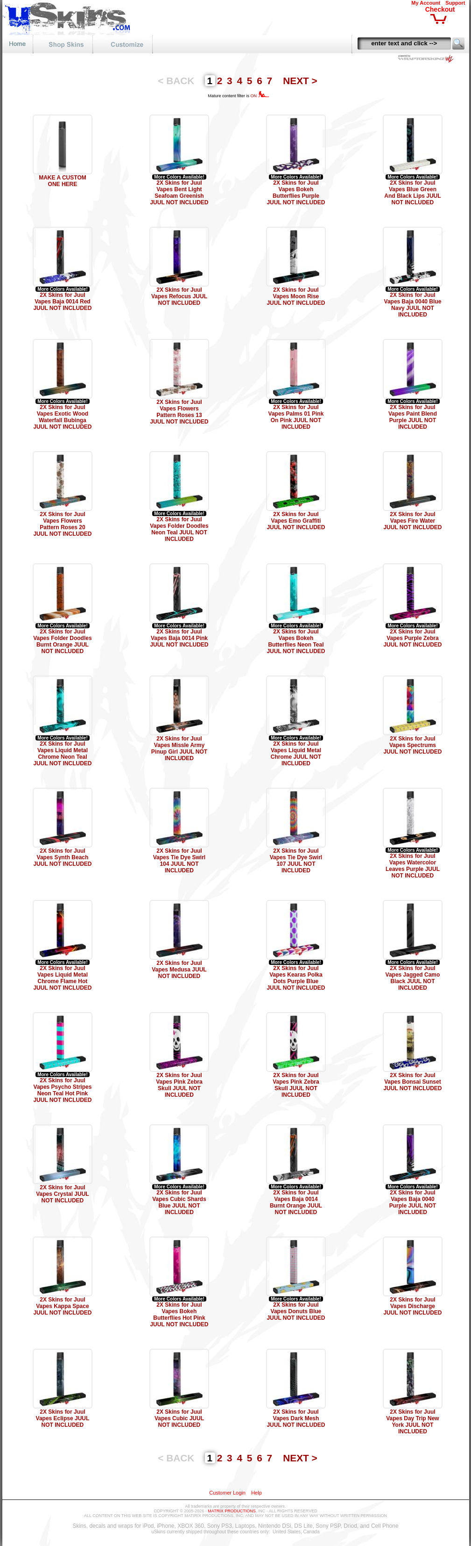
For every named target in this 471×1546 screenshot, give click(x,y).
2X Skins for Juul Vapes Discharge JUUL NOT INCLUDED (412, 1306)
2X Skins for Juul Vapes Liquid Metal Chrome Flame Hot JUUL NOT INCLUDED (62, 978)
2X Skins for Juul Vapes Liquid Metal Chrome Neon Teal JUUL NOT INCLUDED (62, 754)
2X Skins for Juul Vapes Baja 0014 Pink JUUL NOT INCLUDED (179, 638)
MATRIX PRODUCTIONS (231, 1511)
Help (256, 1493)
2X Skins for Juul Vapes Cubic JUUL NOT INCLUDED (179, 1418)
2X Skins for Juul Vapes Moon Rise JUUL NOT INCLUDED (296, 296)
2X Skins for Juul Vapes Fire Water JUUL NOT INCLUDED (412, 521)
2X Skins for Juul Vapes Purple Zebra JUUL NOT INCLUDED (412, 638)
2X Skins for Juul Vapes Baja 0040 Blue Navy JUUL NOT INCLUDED (413, 305)
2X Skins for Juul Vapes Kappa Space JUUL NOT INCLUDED (62, 1306)
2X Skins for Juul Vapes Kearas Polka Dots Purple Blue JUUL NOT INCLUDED (296, 978)
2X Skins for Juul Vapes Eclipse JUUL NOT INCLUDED (63, 1418)
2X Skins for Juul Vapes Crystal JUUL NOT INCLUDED (62, 1194)
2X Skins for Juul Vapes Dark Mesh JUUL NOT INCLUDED (296, 1418)
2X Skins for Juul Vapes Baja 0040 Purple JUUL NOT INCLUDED (412, 1202)
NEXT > (300, 80)
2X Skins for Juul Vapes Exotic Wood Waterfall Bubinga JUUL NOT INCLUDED (62, 417)
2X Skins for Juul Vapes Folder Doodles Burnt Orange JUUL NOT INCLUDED (62, 641)
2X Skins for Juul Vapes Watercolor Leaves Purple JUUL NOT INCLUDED (413, 866)
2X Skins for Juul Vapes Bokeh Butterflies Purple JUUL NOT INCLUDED (296, 193)
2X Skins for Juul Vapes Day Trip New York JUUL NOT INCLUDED (412, 1422)
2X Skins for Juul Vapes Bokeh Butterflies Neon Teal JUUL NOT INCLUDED (296, 641)
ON (259, 95)
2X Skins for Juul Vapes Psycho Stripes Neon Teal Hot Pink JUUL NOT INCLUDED (62, 1090)
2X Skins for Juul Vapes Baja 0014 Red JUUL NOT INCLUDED (62, 301)
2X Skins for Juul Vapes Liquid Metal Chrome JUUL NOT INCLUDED (296, 754)
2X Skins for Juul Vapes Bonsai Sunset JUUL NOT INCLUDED (412, 1082)
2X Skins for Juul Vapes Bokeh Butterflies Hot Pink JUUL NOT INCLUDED (179, 1315)
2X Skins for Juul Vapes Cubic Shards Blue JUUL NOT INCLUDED (179, 1202)
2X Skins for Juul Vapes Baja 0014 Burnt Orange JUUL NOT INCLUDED (296, 1202)
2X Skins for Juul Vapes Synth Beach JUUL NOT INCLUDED (62, 857)
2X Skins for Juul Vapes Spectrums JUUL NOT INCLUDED (412, 745)
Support (455, 3)
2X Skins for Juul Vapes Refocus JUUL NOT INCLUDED (179, 296)
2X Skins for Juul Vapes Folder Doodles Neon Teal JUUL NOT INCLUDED (179, 529)
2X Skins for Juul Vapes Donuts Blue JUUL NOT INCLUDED (296, 1311)
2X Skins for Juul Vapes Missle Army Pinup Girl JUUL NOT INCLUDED (179, 748)
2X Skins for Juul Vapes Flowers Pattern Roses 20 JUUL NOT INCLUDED (62, 524)
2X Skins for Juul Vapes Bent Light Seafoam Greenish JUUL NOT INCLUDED (179, 193)
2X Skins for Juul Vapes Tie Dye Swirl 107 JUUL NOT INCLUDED (296, 861)
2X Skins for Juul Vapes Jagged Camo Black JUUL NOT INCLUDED (413, 978)
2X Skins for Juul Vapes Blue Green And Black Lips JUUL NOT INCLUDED (412, 193)
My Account (425, 3)
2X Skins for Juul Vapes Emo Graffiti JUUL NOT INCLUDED (296, 521)
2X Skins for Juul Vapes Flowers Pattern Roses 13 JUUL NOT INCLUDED (179, 412)
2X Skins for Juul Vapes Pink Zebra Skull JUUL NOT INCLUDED (179, 1085)
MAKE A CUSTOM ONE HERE (62, 180)
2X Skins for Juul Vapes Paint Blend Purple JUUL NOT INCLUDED (412, 417)
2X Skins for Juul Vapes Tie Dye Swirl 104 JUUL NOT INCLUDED (179, 861)
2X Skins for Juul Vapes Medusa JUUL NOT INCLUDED (179, 969)
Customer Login (227, 1493)
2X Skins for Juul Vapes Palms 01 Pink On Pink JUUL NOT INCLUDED (296, 417)
